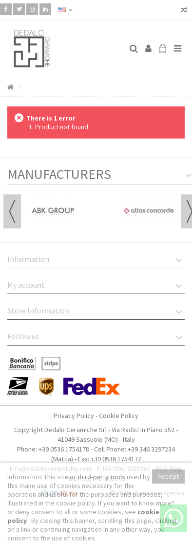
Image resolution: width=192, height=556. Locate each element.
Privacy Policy (74, 415)
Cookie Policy (118, 415)
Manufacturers (59, 174)
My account (26, 285)
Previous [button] (12, 211)
